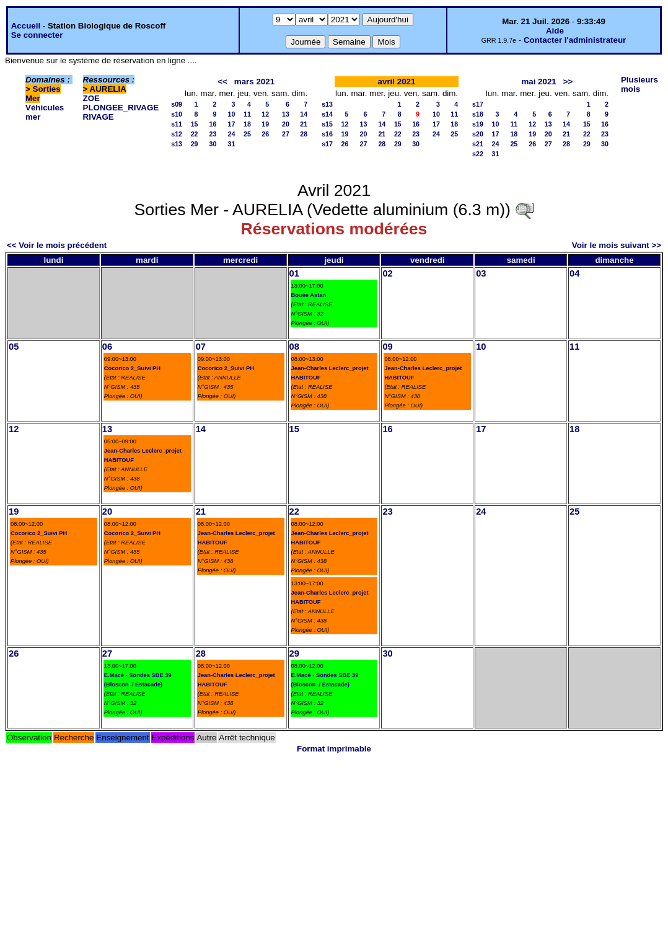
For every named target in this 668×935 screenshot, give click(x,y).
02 (387, 273)
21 (303, 124)
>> (568, 81)
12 (265, 114)
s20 (477, 134)
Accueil (25, 25)
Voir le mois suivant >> (616, 245)
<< (222, 81)
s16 (327, 134)
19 (265, 124)
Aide (555, 30)
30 (213, 144)
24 (231, 134)
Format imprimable (334, 748)
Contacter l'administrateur (575, 40)
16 (213, 124)
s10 (176, 114)
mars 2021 (254, 81)
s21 (477, 144)
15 (194, 124)
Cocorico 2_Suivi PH (132, 368)
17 (231, 124)
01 (294, 273)
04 (574, 273)
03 (481, 273)
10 (231, 114)
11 (247, 114)
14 (303, 114)
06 (107, 347)
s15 (327, 124)
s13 (176, 144)
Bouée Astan (309, 295)
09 (387, 347)
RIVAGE (98, 117)
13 (285, 114)
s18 (477, 114)
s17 (327, 144)
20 (285, 124)
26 (265, 134)
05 (14, 347)
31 (231, 144)
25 (247, 134)
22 (194, 134)
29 (194, 144)
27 (285, 134)
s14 (327, 114)
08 (294, 347)
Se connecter (37, 35)
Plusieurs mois (639, 84)
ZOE (91, 98)
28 (303, 134)
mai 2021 (538, 81)
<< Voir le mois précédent (57, 245)
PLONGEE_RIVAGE (121, 107)
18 (247, 124)
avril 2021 (397, 81)
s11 (176, 124)
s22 (477, 153)
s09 (176, 104)
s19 (477, 124)
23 (213, 134)
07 (201, 347)
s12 (176, 134)
